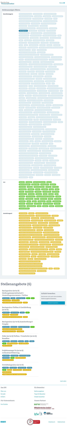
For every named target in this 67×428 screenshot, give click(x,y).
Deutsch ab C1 (53, 223)
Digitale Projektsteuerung (39, 225)
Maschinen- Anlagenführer (35, 100)
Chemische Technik (39, 40)
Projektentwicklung (25, 131)
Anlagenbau (47, 16)
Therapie (38, 160)
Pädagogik (31, 117)
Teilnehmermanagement (26, 160)
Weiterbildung (41, 271)
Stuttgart (22, 206)
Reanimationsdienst (53, 254)
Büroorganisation (55, 38)
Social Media (52, 146)
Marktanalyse (23, 249)
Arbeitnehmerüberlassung (27, 216)
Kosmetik (22, 93)
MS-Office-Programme (43, 107)
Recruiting (47, 136)
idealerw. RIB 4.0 (38, 76)
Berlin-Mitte (35, 184)
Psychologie (35, 134)
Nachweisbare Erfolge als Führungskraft (42, 252)
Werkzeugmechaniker (25, 172)
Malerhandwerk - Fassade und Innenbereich (49, 98)
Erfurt (37, 189)
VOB (50, 268)
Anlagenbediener (57, 16)
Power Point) (23, 124)
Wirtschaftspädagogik (51, 172)
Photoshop (57, 119)
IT (53, 83)
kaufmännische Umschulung (27, 91)
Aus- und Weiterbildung (50, 21)
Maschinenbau (48, 100)
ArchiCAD (55, 216)
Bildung (60, 220)
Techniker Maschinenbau (26, 158)
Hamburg (38, 192)
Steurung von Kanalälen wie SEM (28, 155)
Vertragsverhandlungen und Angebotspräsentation (33, 268)
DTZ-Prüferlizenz (32, 47)
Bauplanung (33, 31)
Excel (21, 59)
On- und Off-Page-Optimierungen (28, 115)
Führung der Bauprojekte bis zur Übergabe (40, 64)
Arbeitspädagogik (37, 18)
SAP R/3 (38, 141)
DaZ (26, 45)
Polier (60, 122)
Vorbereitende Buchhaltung (39, 170)
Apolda (22, 182)
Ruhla (48, 201)
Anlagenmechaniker (25, 18)
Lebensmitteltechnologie (55, 95)
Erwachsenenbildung (46, 55)
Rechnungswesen (37, 136)
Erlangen (44, 189)
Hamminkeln (46, 192)
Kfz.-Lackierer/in (42, 91)
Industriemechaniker (49, 79)
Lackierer (28, 95)
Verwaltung (58, 168)
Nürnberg (57, 199)
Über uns (3, 391)
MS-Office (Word (30, 107)
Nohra (50, 199)
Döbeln (48, 187)
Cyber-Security (54, 43)
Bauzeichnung (51, 31)
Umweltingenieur (39, 163)
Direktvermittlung (54, 225)
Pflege (36, 119)
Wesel (51, 206)
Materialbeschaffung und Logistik (38, 249)
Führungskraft (58, 64)
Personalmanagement (25, 119)
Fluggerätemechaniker (47, 62)
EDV (34, 50)
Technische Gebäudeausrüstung (44, 158)
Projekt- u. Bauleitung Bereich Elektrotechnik (31, 129)
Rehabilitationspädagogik (26, 139)
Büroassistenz (44, 38)
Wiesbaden (59, 206)
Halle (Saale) (29, 192)
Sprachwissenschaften (34, 151)
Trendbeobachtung (40, 259)
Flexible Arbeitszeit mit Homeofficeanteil (30, 232)
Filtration (36, 62)
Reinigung (38, 139)
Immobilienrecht (55, 242)
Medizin (49, 105)
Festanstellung (49, 230)
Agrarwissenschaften (50, 14)
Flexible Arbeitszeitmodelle (51, 232)
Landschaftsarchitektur (40, 95)
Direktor (42, 45)
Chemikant (28, 40)
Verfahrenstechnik (24, 165)
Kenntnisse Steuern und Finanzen (28, 244)
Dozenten (56, 45)
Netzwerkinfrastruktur (25, 112)
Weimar (45, 206)
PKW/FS (34, 254)
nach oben (63, 381)
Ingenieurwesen (39, 81)
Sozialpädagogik (44, 148)
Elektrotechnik (42, 50)
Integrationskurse (24, 83)
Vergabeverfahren (37, 165)
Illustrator (48, 76)
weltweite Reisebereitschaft (27, 273)
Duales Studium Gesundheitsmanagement (51, 47)
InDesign (39, 79)
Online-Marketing (44, 115)
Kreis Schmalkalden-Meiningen (45, 196)
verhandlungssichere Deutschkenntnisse (30, 266)
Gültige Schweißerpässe (26, 240)
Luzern (21, 199)
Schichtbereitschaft (43, 256)
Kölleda (22, 196)
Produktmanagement (25, 127)
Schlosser (57, 141)
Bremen (53, 184)
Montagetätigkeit (24, 252)
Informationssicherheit (26, 81)
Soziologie (22, 151)
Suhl (39, 206)
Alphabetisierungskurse (26, 16)
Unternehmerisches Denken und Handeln (31, 264)
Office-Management (53, 112)
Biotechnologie (24, 38)
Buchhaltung (34, 38)
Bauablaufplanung (42, 28)
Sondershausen (48, 203)
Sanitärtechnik (24, 141)
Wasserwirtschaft (53, 170)
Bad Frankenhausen (39, 182)
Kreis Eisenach (30, 196)
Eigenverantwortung (25, 227)
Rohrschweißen (48, 139)
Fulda (51, 189)
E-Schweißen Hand (25, 50)
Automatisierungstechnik (48, 23)
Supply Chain (52, 155)
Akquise (31, 213)
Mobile (21, 107)
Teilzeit (30, 259)
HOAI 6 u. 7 (59, 240)
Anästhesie (38, 16)
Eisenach (31, 189)
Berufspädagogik (24, 33)
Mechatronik (36, 103)
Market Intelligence (51, 247)
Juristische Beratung (40, 86)
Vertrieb (36, 168)
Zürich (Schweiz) (24, 208)
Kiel (56, 194)
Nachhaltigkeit (29, 110)
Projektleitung (36, 131)
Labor (21, 95)
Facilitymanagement (25, 62)
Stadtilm (57, 203)
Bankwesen (44, 26)
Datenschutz (61, 422)
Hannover (55, 192)
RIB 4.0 (33, 256)
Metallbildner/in (57, 105)
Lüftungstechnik (31, 98)
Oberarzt (57, 252)
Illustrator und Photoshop (27, 79)
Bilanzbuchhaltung (50, 220)
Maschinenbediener (25, 103)
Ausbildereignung (24, 218)
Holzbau (41, 74)
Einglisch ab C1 (37, 227)
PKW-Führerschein (24, 254)
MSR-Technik (55, 107)
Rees (29, 201)
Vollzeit (56, 268)
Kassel (51, 194)
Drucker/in (22, 47)
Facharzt (39, 230)
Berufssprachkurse (36, 33)
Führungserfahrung (25, 237)
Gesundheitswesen (53, 69)
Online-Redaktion (56, 115)
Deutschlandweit (39, 187)
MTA (21, 110)
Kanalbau (31, 88)
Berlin (49, 182)
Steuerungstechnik (45, 153)
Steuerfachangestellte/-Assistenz (28, 153)
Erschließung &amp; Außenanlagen (29, 55)
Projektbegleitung (51, 129)
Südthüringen (31, 206)
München (43, 199)
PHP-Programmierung (35, 122)
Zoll (31, 177)
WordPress (39, 175)
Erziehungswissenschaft (26, 57)
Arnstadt (29, 182)
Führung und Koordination (51, 235)
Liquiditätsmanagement (37, 247)
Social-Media (23, 148)
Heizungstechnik (24, 74)
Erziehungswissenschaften (42, 57)
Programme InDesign (39, 127)
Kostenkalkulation (45, 244)
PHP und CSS (23, 122)
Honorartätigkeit (44, 242)
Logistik (22, 98)
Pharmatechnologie (46, 119)
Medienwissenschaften (38, 105)
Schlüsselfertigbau (25, 143)
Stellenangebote (39, 391)
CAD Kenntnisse (43, 223)
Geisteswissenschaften (40, 67)
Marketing (22, 100)
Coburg (30, 187)
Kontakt (3, 394)
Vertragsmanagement (25, 168)
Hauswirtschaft (50, 71)
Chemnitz (22, 187)
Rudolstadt (41, 201)
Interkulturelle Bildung (38, 83)
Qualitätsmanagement (47, 134)
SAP (32, 141)
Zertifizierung (23, 177)
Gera (57, 189)
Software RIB (55, 256)
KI (61, 91)
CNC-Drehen (50, 40)
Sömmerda (38, 203)
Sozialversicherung (56, 148)
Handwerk (31, 71)
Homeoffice (23, 194)
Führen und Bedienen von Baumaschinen (30, 235)
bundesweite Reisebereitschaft (28, 223)
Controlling (45, 43)
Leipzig (58, 196)
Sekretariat (44, 143)
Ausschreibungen (24, 23)
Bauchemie (53, 28)
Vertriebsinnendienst (46, 168)
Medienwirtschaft (24, 105)
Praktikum (42, 254)
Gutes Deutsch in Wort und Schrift (44, 240)
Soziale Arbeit (33, 148)
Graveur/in (22, 71)
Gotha (21, 192)
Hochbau (33, 74)
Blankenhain (44, 184)
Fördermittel (23, 64)
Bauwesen (41, 31)
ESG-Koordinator (56, 57)
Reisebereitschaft (24, 256)
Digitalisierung (33, 45)
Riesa (34, 201)
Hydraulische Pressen (25, 76)
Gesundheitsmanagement (38, 69)
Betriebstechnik (24, 35)
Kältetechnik (23, 88)
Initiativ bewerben (53, 303)
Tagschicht (23, 259)
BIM (59, 35)
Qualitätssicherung (25, 136)
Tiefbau (45, 160)
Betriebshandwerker (49, 33)
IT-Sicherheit (23, 86)
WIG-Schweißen (38, 172)
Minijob (59, 249)
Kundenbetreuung (44, 93)
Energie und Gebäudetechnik (27, 52)
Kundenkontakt (24, 247)
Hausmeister (40, 71)
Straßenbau (43, 155)
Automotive (23, 26)
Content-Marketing (34, 43)
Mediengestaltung (47, 103)
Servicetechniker (24, 146)
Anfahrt (3, 397)
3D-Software (23, 213)
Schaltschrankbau (47, 141)
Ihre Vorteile (4, 404)
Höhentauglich (24, 242)
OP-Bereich (23, 117)
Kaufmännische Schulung (54, 88)
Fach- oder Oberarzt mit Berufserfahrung (36, 59)
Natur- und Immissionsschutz (43, 110)
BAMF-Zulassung (33, 26)
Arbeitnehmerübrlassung (43, 216)
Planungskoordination (50, 122)
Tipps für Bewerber (39, 394)
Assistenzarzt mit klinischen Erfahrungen (30, 21)
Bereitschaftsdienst (37, 220)
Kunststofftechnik (57, 93)
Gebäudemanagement (26, 67)
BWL (21, 40)
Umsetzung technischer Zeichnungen (29, 261)
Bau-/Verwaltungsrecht (47, 218)
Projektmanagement (48, 131)
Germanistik (52, 67)
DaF (21, 45)
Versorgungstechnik (50, 165)
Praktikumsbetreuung (35, 124)
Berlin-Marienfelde (24, 184)
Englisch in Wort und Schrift (27, 230)
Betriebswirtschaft (36, 35)
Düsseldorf (23, 189)
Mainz (36, 199)
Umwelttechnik (51, 163)
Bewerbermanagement (49, 35)
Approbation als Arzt (41, 213)
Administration (38, 14)
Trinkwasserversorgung (26, 163)
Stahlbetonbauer (47, 151)
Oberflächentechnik (39, 112)
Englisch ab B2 (48, 227)
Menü (62, 3)
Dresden (55, 187)
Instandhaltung (50, 81)
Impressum (52, 422)
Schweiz (22, 203)
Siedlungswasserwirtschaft (39, 146)
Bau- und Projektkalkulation (27, 28)
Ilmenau (39, 194)
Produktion (47, 124)
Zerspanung (56, 175)
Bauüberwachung (24, 220)
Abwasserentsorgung (25, 14)
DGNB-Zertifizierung (25, 225)
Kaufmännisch (41, 88)
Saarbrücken (56, 201)
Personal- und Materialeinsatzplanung (47, 117)
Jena (45, 194)
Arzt (55, 18)
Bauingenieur (23, 31)
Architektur (48, 18)
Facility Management (55, 59)
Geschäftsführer (24, 69)
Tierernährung (54, 160)
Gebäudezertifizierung (38, 237)
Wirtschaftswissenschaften (27, 175)
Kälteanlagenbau (53, 86)
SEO (51, 143)
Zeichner (47, 175)
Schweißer (35, 143)
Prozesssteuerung (24, 134)
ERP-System (41, 52)
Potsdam (22, 201)
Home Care (49, 74)
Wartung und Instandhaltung (27, 271)
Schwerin (29, 203)
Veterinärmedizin (24, 170)
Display (49, 45)
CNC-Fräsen (23, 43)
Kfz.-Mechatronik (53, 91)
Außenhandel (35, 23)
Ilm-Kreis (31, 194)
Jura (30, 86)
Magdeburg (29, 199)
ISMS (48, 83)
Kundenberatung (32, 93)
